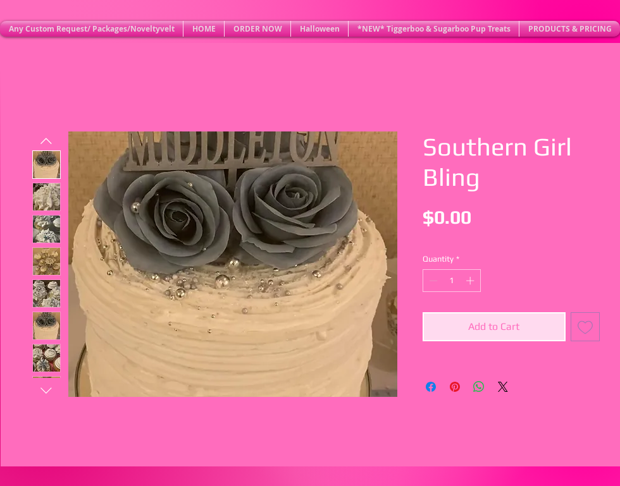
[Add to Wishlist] (585, 326)
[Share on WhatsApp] (479, 386)
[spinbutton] (451, 280)
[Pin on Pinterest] (454, 386)
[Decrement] (432, 280)
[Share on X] (503, 386)
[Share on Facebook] (430, 386)
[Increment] (471, 280)
